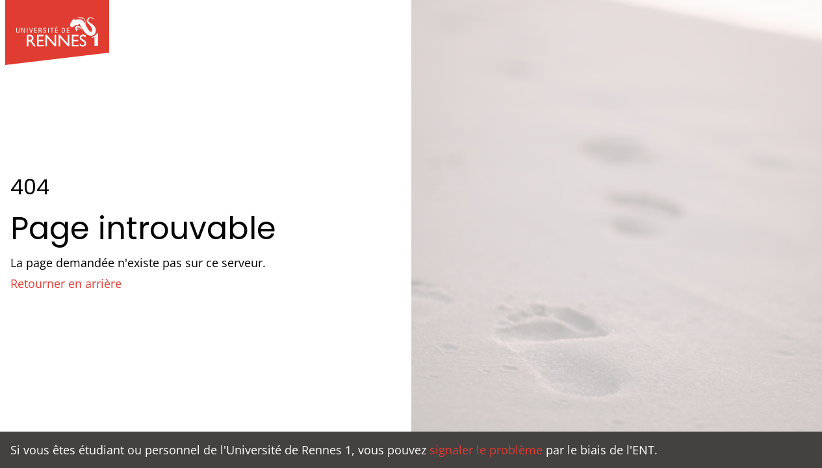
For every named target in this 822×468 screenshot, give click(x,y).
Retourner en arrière (66, 283)
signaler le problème (486, 450)
